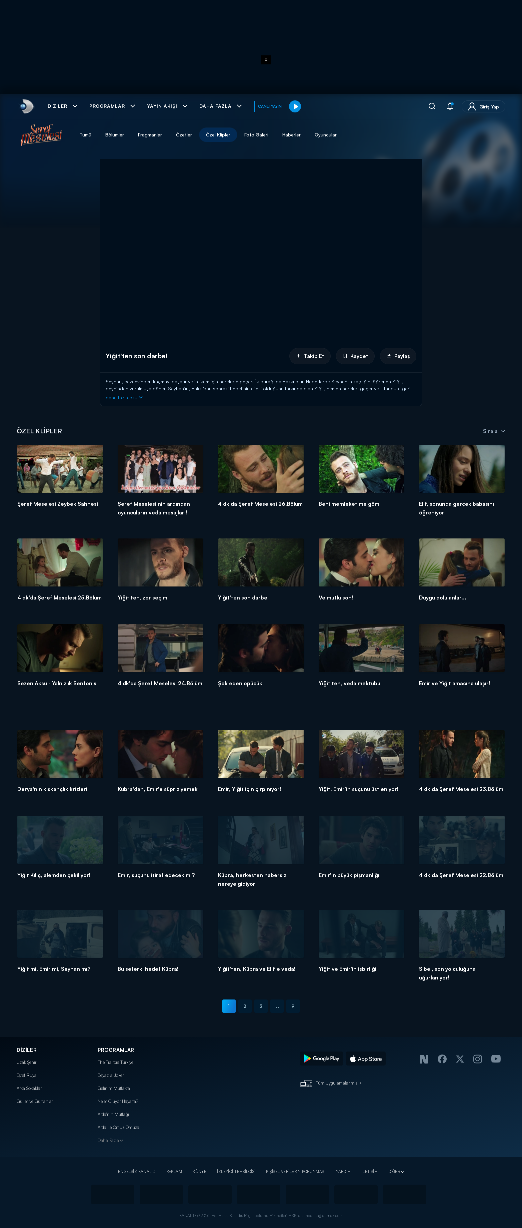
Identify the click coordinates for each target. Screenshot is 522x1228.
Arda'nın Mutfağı (113, 1114)
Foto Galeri (256, 134)
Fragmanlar (150, 134)
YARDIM (343, 1171)
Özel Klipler (218, 134)
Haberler (291, 134)
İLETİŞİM (370, 1171)
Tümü (85, 134)
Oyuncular (326, 134)
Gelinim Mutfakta (114, 1088)
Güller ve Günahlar (35, 1101)
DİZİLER (27, 1050)
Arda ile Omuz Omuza (118, 1127)
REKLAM (174, 1171)
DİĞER (394, 1171)
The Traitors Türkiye (115, 1062)
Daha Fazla (108, 1140)
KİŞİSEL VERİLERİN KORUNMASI (295, 1171)
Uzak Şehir (26, 1062)
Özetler (184, 134)
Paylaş (398, 356)
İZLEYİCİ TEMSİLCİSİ (236, 1171)
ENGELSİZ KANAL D (137, 1171)
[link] (26, 106)
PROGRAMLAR (116, 1050)
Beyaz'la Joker (111, 1075)
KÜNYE (199, 1171)
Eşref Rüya (27, 1075)
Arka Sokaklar (29, 1088)
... (276, 1006)
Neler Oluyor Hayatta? (118, 1101)
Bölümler (114, 134)
